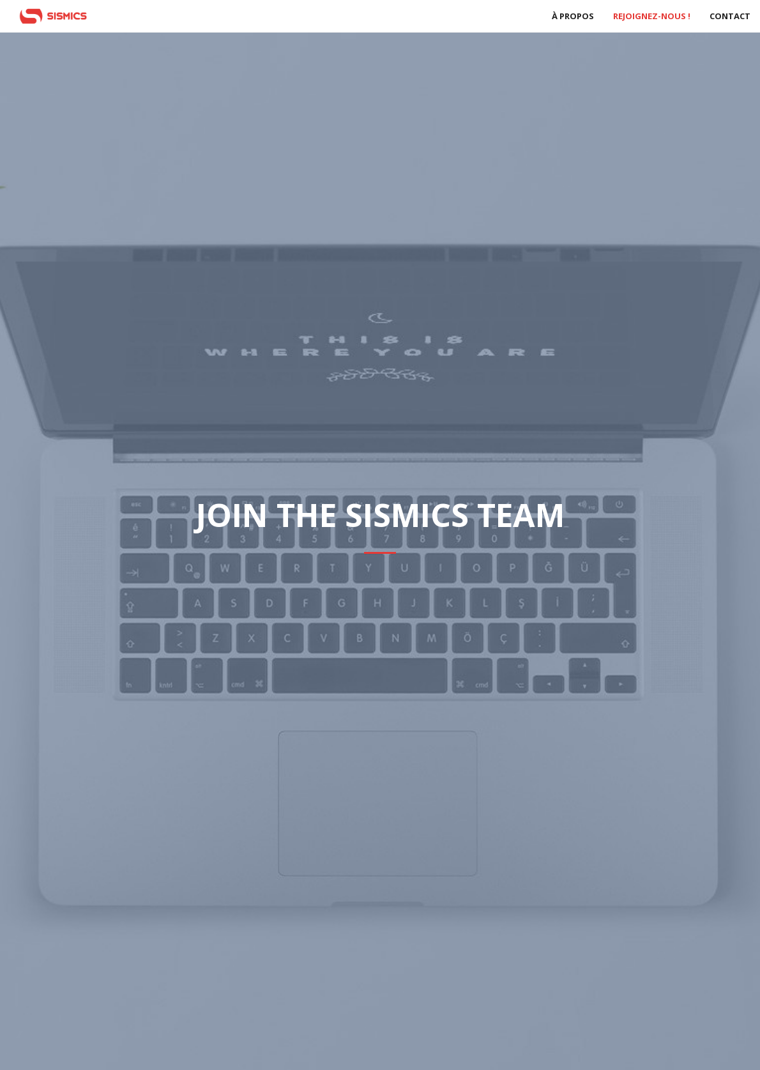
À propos (573, 16)
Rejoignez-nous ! (651, 16)
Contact (730, 16)
